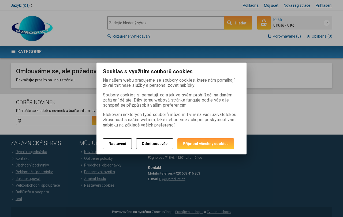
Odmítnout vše (154, 144)
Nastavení (117, 144)
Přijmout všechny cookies (206, 144)
